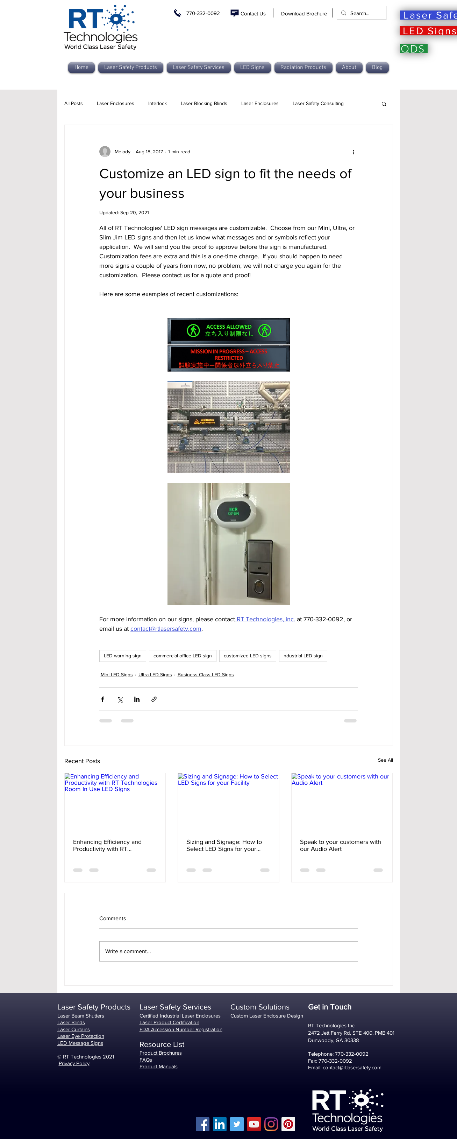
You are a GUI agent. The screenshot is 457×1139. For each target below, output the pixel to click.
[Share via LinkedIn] (137, 699)
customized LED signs (248, 655)
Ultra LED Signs (155, 674)
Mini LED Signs (117, 674)
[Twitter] (237, 1124)
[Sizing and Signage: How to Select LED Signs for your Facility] (228, 801)
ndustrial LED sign (303, 655)
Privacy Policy (74, 1063)
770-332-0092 (203, 13)
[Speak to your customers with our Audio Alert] (342, 801)
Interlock (157, 103)
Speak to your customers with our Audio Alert (340, 845)
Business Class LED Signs (206, 674)
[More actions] (354, 151)
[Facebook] (202, 1124)
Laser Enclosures (115, 103)
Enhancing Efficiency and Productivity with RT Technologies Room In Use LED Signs (110, 845)
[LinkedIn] (220, 1124)
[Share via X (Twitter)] (119, 699)
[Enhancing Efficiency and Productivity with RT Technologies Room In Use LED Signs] (115, 801)
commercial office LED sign (182, 655)
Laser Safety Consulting (318, 103)
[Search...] (360, 13)
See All (385, 760)
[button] (303, 67)
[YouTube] (254, 1124)
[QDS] (414, 48)
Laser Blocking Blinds (204, 103)
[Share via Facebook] (102, 699)
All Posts (73, 103)
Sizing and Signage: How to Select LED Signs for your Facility (224, 845)
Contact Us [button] (253, 13)
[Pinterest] (288, 1124)
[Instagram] (271, 1124)
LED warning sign (123, 655)
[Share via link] (154, 699)
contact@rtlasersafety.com (352, 1067)
